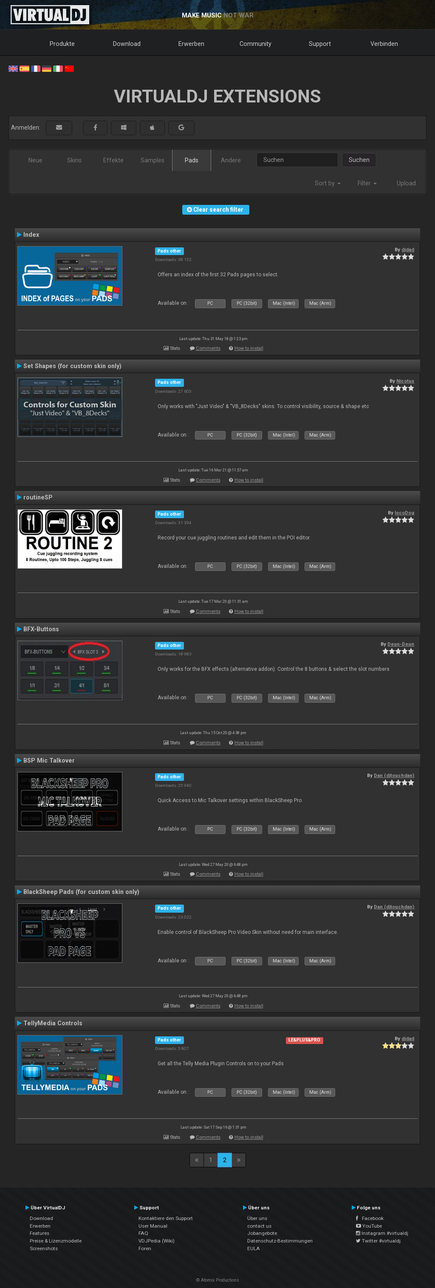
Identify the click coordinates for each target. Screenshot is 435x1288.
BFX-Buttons (41, 629)
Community (255, 43)
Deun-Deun (400, 644)
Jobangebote (262, 1233)
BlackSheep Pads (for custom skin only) (81, 891)
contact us (259, 1226)
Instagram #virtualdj (382, 1233)
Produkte (62, 43)
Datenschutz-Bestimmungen (280, 1241)
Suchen (359, 159)
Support (320, 43)
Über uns (257, 1218)
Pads (191, 160)
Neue (35, 160)
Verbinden (384, 43)
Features (39, 1233)
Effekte (113, 160)
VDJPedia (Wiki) (156, 1241)
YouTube (369, 1226)
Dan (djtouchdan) (394, 775)
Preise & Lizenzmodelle (56, 1241)
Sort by (328, 183)
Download (127, 43)
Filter (367, 183)
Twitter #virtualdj (378, 1241)
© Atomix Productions (217, 1280)
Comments (208, 348)
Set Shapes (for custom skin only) (72, 366)
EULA (253, 1248)
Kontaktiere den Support (165, 1218)
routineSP (38, 497)
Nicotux (405, 381)
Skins (74, 160)
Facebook (370, 1218)
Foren (144, 1248)
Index (31, 234)
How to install (248, 348)
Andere (231, 160)
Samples (152, 160)
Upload (406, 183)
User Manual (152, 1226)
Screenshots (44, 1248)
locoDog (404, 513)
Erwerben (191, 43)
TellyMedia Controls (52, 1023)
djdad (407, 249)
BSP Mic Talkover (49, 760)
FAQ (143, 1233)
